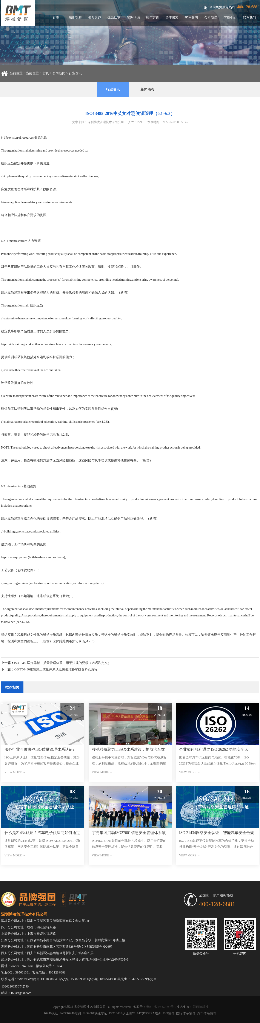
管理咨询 (133, 17)
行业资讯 (75, 73)
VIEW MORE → (15, 772)
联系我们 (249, 17)
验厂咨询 (152, 17)
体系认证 (114, 17)
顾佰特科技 (200, 1007)
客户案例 (191, 17)
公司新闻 (210, 17)
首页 (56, 17)
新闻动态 (147, 89)
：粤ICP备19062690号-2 (159, 1007)
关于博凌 (172, 17)
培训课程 (75, 17)
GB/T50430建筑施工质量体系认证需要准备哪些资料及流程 (56, 669)
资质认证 (94, 17)
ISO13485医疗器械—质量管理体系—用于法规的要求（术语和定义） (62, 663)
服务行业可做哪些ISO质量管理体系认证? (39, 749)
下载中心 (230, 17)
